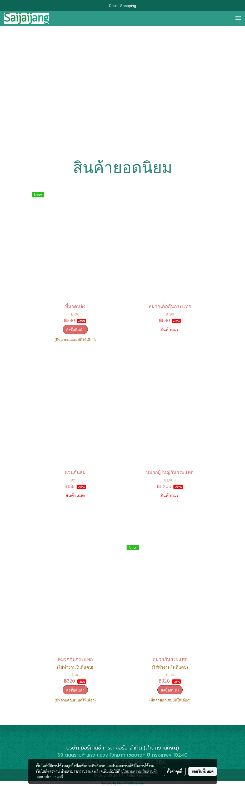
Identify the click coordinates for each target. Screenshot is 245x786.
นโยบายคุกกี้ (53, 776)
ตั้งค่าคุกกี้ (174, 771)
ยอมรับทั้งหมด (203, 771)
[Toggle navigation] (238, 18)
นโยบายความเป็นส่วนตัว (139, 771)
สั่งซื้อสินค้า (75, 329)
